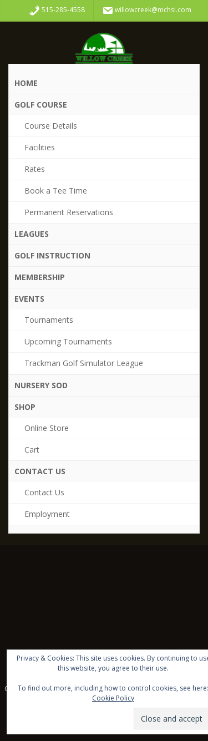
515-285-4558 (57, 10)
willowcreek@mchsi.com (146, 10)
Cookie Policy (113, 698)
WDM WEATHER (104, 603)
